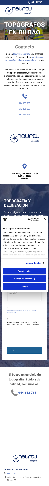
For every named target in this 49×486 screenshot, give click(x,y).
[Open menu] (41, 11)
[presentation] (18, 335)
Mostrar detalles (33, 263)
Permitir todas (24, 271)
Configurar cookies (24, 279)
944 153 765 (36, 2)
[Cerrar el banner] (45, 219)
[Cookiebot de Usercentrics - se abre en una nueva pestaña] (29, 219)
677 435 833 (24, 109)
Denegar (24, 286)
